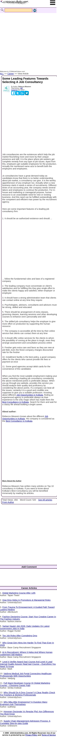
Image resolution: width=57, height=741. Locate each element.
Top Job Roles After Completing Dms (19, 635)
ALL (2, 73)
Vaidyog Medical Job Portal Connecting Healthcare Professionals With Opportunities (26, 674)
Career (10, 73)
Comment (14, 90)
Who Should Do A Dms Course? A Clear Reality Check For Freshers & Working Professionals (27, 693)
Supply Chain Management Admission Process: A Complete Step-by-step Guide (25, 722)
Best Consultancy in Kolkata (15, 402)
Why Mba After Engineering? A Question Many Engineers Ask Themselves (23, 703)
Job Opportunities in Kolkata (29, 395)
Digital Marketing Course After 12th (18, 593)
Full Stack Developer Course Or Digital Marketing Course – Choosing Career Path (25, 684)
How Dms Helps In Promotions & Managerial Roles (26, 600)
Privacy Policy (31, 735)
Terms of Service (49, 735)
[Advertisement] (28, 38)
